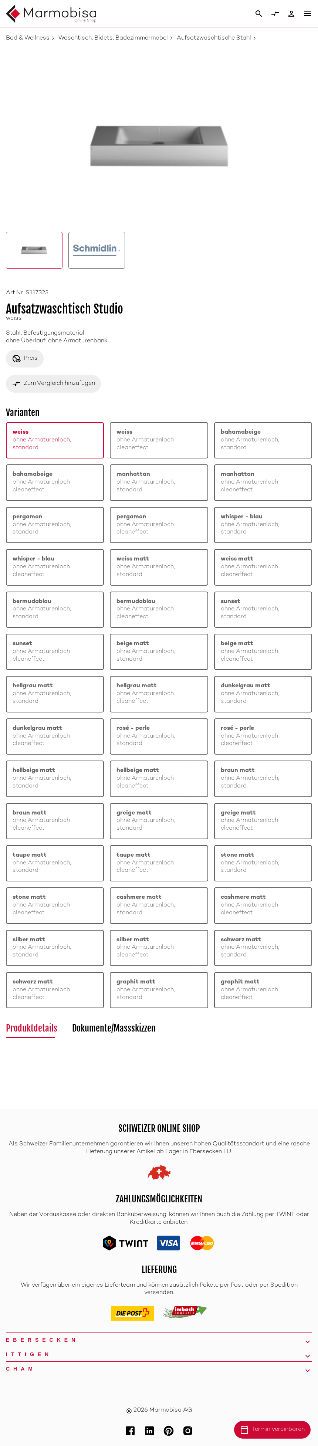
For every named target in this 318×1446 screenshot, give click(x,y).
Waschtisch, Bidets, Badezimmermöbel (113, 38)
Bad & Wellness (28, 38)
